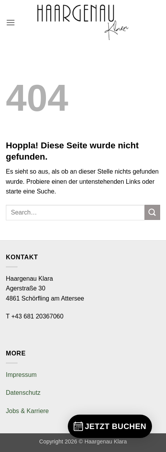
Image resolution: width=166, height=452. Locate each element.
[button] (10, 22)
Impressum (21, 374)
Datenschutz (23, 392)
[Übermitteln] (152, 212)
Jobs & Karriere (27, 411)
